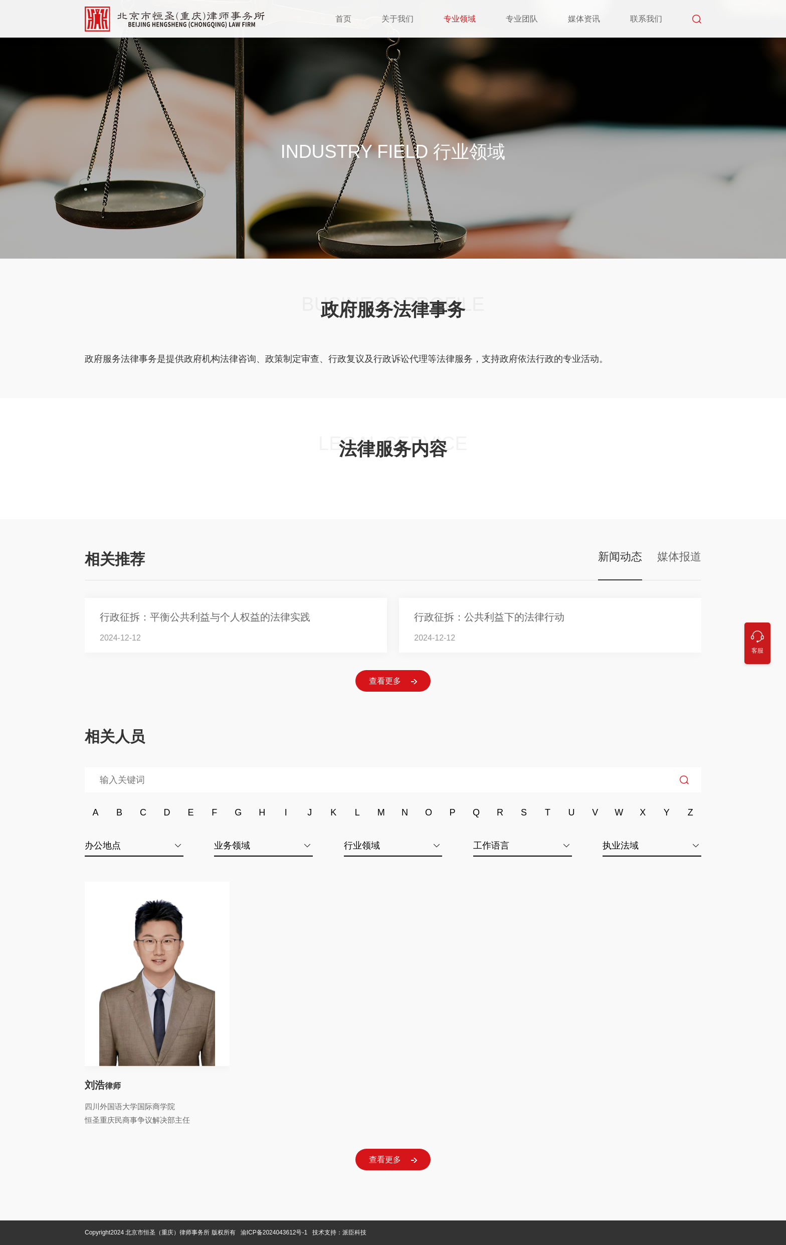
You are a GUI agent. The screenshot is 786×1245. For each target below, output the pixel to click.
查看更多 (393, 681)
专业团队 (522, 19)
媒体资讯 (584, 19)
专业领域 (460, 19)
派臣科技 (354, 1232)
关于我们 (397, 19)
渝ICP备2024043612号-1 (275, 1232)
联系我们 (646, 19)
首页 (343, 19)
